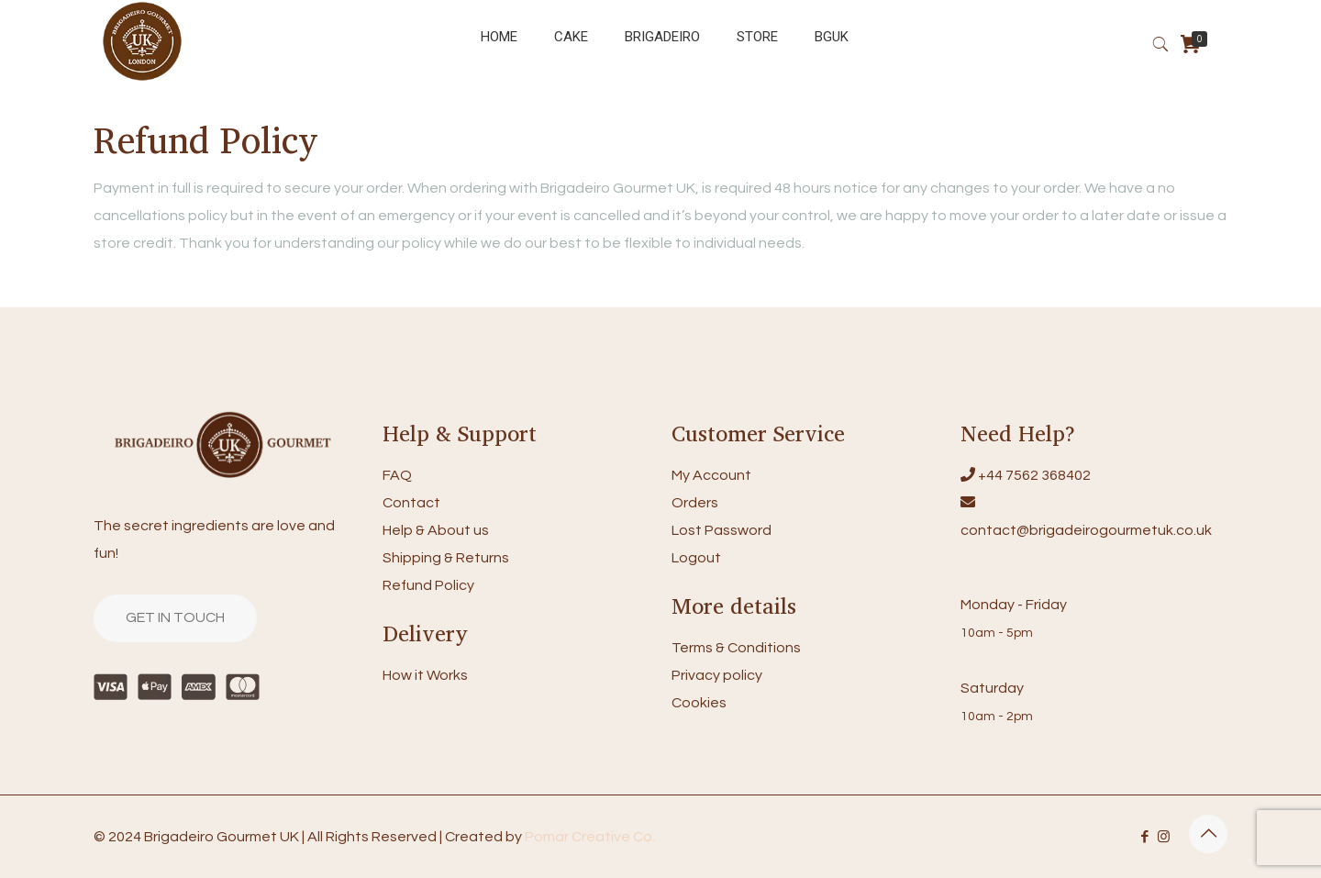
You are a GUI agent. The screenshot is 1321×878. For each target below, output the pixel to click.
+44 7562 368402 (1034, 475)
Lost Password (722, 530)
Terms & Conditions (736, 647)
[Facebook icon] (1144, 837)
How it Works (425, 675)
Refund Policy (428, 585)
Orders (695, 502)
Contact (411, 502)
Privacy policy (717, 675)
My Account (711, 475)
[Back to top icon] (1208, 834)
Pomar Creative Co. (590, 836)
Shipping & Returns (446, 557)
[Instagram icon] (1164, 837)
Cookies (699, 702)
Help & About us (436, 530)
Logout (696, 557)
